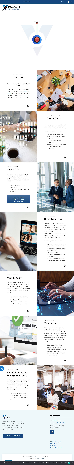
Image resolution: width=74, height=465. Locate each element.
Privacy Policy (54, 443)
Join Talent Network (55, 442)
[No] (72, 462)
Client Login (63, 1)
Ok (69, 462)
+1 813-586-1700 (26, 1)
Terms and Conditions (56, 447)
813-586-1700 (56, 421)
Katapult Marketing (41, 458)
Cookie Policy (53, 445)
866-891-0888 (61, 422)
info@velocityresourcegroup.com (10, 1)
